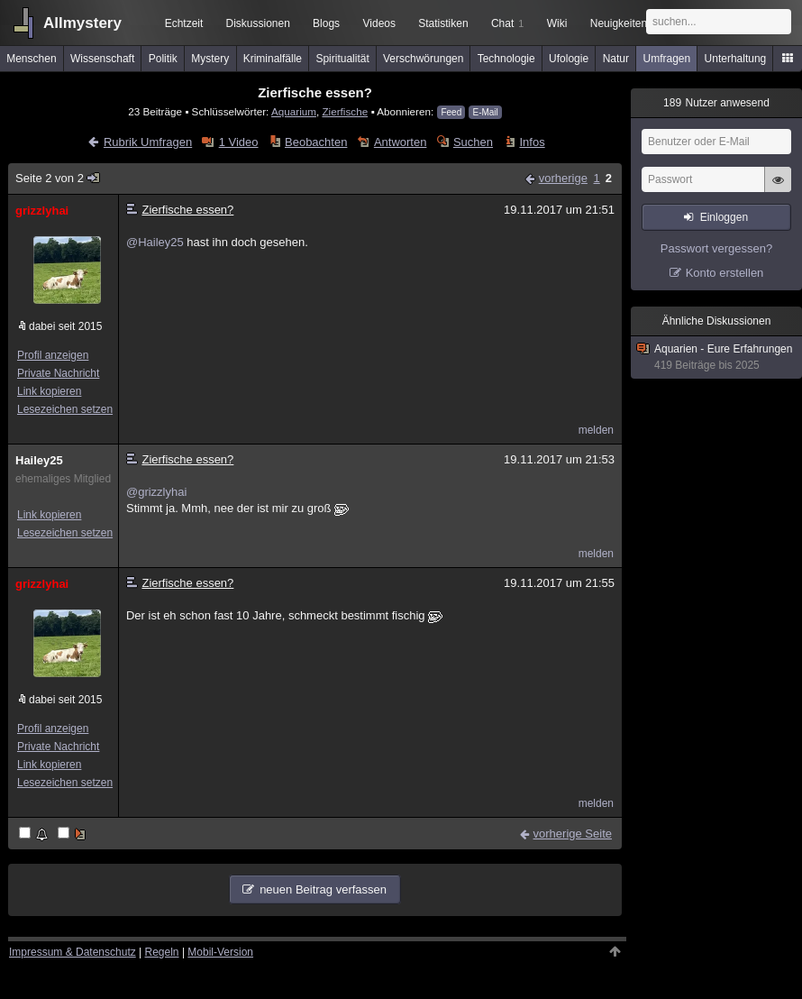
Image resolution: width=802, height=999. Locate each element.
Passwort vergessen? (716, 248)
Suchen (473, 142)
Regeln (162, 952)
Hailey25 (39, 460)
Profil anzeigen (52, 355)
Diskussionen (257, 23)
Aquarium (293, 111)
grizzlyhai (41, 210)
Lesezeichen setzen (65, 409)
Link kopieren (49, 391)
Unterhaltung (736, 58)
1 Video (239, 142)
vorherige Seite (572, 833)
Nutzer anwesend (716, 102)
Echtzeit (184, 23)
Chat (507, 23)
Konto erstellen (725, 273)
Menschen (31, 58)
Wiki (557, 23)
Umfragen (667, 58)
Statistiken (443, 23)
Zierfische (345, 111)
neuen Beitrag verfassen (323, 889)
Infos (531, 142)
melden (596, 430)
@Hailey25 (155, 242)
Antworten (400, 142)
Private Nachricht (58, 373)
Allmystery (82, 23)
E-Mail (484, 112)
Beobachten (316, 142)
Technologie (506, 58)
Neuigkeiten (618, 23)
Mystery (210, 58)
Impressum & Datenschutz (72, 952)
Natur (616, 58)
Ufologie (568, 58)
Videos (379, 23)
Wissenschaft (102, 58)
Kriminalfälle (272, 58)
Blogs (326, 23)
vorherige (563, 178)
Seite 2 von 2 (58, 178)
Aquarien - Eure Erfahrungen (717, 357)
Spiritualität (342, 58)
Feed (451, 112)
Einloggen (724, 217)
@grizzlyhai (156, 492)
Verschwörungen (423, 58)
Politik (163, 58)
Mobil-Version (220, 952)
